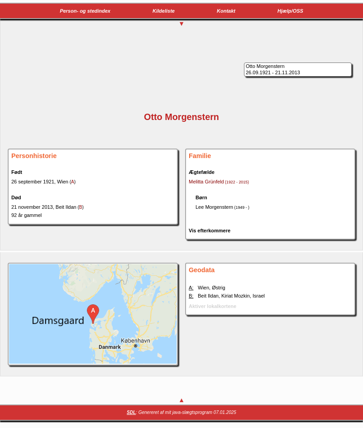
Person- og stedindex (85, 11)
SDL (131, 412)
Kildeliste (164, 11)
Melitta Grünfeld (219, 181)
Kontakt (226, 11)
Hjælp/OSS (290, 11)
